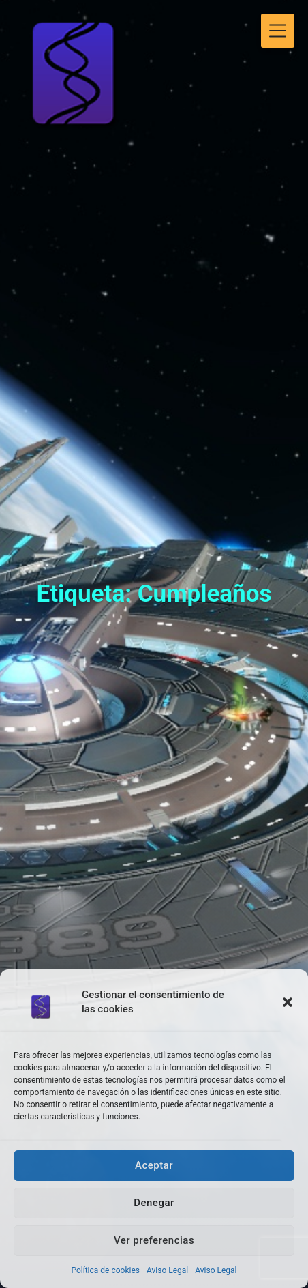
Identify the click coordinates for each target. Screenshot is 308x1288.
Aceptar (154, 1165)
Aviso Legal (167, 1270)
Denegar (154, 1203)
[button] (287, 1002)
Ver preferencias (154, 1240)
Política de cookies (105, 1270)
